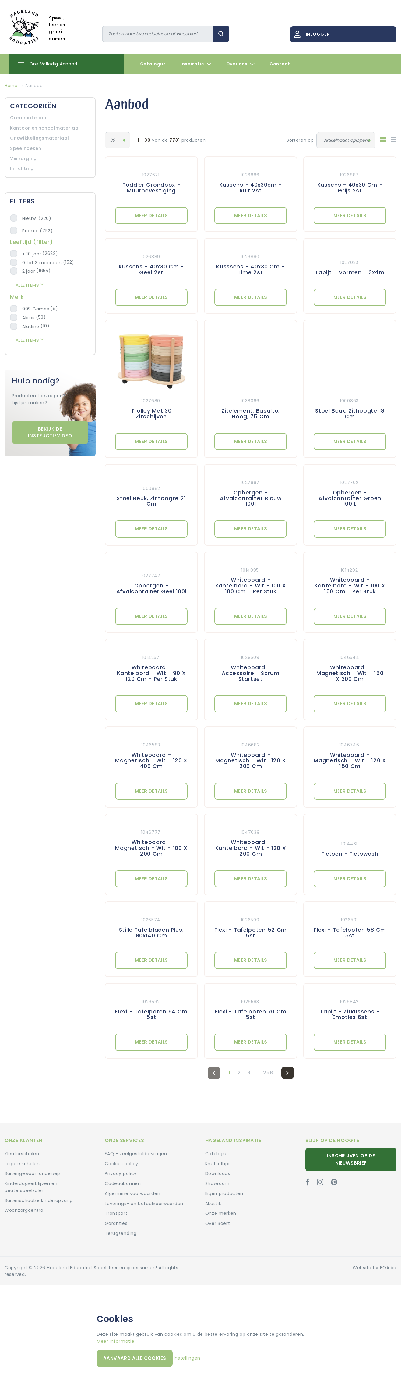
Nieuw (36, 218)
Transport (116, 1213)
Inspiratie (196, 64)
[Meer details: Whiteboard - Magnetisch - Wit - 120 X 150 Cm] (350, 755)
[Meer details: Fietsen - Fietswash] (350, 842)
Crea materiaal (29, 118)
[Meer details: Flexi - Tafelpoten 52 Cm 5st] (250, 927)
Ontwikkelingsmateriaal (39, 138)
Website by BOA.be (374, 1268)
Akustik (213, 1203)
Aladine (30, 327)
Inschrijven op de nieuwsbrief (351, 1159)
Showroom (217, 1183)
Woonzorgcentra (24, 1210)
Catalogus (153, 64)
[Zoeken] (157, 34)
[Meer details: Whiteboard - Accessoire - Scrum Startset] (250, 667)
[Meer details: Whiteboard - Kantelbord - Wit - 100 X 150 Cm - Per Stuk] (350, 580)
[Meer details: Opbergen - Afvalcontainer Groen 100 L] (350, 492)
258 (268, 1072)
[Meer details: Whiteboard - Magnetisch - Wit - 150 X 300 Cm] (350, 667)
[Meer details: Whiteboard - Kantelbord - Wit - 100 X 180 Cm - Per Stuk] (250, 580)
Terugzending (120, 1233)
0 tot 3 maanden (42, 263)
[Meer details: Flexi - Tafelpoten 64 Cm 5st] (151, 1008)
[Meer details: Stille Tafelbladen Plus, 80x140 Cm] (151, 927)
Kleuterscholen (22, 1154)
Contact (279, 64)
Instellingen (187, 1358)
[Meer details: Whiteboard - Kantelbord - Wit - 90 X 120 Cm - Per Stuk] (151, 667)
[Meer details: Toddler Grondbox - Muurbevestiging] (151, 182)
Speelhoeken (25, 148)
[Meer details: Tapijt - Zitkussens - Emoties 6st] (350, 1008)
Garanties (116, 1223)
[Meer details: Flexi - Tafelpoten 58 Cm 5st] (350, 927)
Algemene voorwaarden (132, 1193)
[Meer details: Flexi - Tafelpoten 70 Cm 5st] (250, 1008)
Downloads (217, 1173)
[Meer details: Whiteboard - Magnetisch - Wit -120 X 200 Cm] (250, 755)
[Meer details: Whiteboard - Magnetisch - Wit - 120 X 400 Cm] (151, 755)
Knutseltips (218, 1164)
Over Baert (217, 1223)
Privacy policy (121, 1173)
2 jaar (28, 271)
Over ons (240, 64)
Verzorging (23, 158)
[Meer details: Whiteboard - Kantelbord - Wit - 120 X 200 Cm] (250, 842)
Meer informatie (116, 1341)
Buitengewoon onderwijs (33, 1173)
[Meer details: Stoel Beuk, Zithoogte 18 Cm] (350, 376)
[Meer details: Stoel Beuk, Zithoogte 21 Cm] (151, 492)
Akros (28, 318)
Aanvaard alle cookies (134, 1358)
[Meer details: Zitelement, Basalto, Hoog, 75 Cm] (250, 376)
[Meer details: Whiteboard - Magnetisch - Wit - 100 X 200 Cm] (151, 842)
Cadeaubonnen (123, 1183)
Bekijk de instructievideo (50, 432)
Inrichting (22, 168)
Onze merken (221, 1213)
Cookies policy (121, 1164)
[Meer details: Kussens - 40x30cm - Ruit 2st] (250, 182)
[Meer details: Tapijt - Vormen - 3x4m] (350, 263)
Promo (37, 231)
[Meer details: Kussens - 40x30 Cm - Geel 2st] (151, 263)
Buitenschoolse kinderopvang (39, 1200)
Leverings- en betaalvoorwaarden (144, 1203)
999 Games (35, 309)
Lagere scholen (22, 1164)
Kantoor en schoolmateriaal (45, 128)
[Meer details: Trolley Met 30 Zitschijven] (151, 376)
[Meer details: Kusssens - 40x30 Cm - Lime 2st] (250, 263)
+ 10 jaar (31, 254)
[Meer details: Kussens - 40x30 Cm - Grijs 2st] (350, 182)
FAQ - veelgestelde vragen (136, 1154)
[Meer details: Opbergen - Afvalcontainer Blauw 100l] (250, 492)
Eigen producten (224, 1193)
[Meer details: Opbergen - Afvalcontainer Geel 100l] (151, 580)
